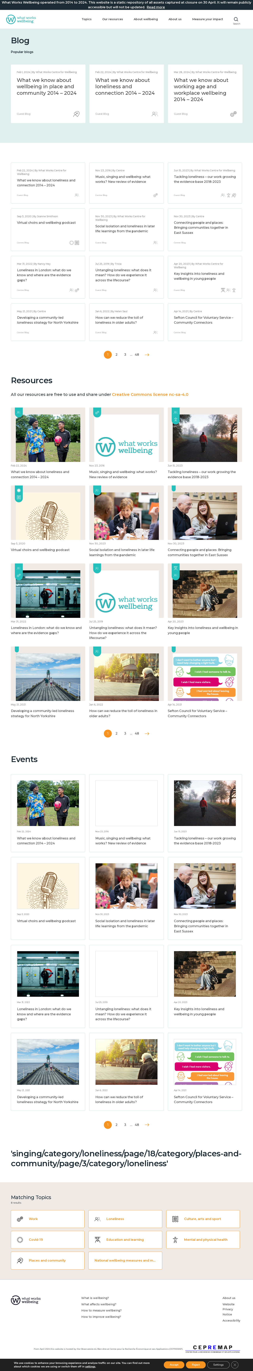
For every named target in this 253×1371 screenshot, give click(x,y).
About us (175, 19)
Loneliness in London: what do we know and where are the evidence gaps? (44, 275)
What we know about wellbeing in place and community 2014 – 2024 (204, 86)
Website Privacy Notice (229, 1309)
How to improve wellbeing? (101, 1317)
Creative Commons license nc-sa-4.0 (150, 394)
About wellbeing (146, 19)
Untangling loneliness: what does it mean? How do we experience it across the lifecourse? (123, 275)
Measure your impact (207, 19)
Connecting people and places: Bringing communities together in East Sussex (201, 228)
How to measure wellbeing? (101, 1310)
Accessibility (231, 1320)
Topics (87, 19)
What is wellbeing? (95, 1298)
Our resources (112, 19)
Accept (174, 1365)
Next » (147, 355)
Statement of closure (43, 80)
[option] (48, 94)
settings (90, 1366)
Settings (218, 1365)
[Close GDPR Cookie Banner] (234, 1364)
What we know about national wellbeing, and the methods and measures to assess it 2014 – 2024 (125, 93)
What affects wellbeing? (98, 1304)
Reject (196, 1365)
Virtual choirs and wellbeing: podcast (46, 223)
